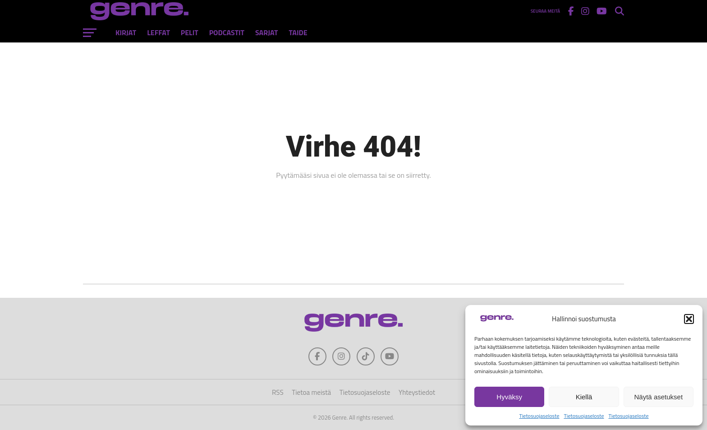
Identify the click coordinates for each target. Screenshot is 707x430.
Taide (298, 32)
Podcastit (226, 32)
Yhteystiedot (417, 392)
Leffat (158, 32)
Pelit (189, 32)
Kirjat (125, 32)
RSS (278, 392)
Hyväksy (509, 397)
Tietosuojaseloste (539, 416)
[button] (688, 319)
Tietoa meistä (311, 392)
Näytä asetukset (658, 397)
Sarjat (266, 32)
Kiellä (584, 397)
